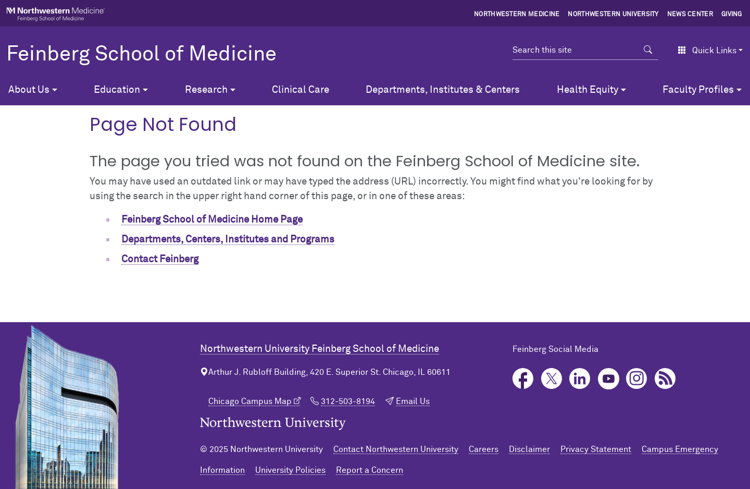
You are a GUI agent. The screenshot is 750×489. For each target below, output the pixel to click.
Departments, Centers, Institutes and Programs (227, 239)
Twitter (551, 378)
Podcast (665, 378)
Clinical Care (300, 90)
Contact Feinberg (159, 259)
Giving (731, 14)
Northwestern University (613, 14)
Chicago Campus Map (250, 401)
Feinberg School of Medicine (141, 54)
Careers (483, 449)
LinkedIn (580, 378)
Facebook (523, 378)
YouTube (608, 378)
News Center (690, 14)
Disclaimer (529, 449)
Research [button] (206, 90)
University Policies (290, 470)
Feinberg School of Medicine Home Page (212, 220)
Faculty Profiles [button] (698, 90)
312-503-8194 (348, 401)
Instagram (636, 378)
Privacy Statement (595, 449)
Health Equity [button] (587, 90)
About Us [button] (28, 90)
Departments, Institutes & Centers (443, 90)
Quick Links (707, 50)
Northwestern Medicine (517, 14)
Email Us (413, 401)
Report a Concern (369, 470)
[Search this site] (575, 50)
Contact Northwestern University (395, 449)
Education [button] (117, 90)
